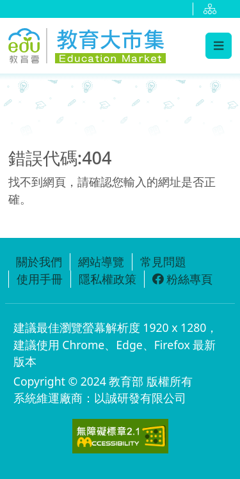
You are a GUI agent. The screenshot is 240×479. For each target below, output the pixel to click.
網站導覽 (101, 261)
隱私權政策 (107, 279)
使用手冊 (40, 279)
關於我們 (39, 261)
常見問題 (163, 261)
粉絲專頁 (182, 279)
